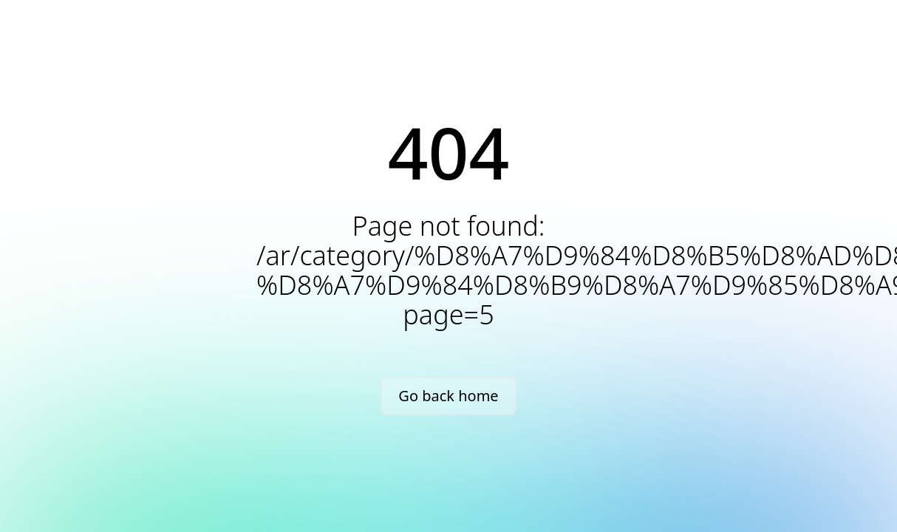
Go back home (448, 396)
